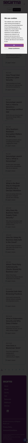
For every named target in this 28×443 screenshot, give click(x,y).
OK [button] (14, 45)
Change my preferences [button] (14, 48)
